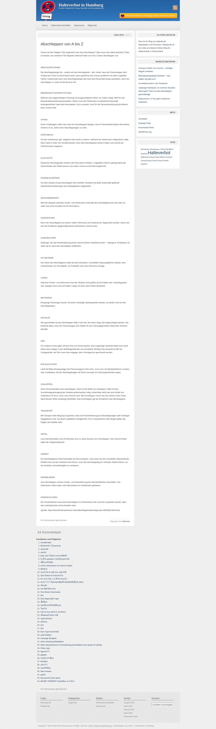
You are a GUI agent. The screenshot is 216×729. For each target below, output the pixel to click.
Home (45, 25)
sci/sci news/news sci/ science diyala (56, 565)
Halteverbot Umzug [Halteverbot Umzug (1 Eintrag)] (147, 157)
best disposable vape (49, 598)
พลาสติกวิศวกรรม (48, 589)
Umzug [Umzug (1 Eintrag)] (143, 160)
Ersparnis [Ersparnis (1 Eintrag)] (144, 153)
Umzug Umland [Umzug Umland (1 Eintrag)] (162, 160)
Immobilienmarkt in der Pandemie (153, 83)
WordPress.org (144, 132)
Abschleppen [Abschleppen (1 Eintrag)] (145, 149)
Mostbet (43, 661)
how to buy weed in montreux (53, 612)
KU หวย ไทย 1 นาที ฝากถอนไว (53, 579)
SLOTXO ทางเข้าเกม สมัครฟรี (53, 572)
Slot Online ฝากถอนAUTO (51, 575)
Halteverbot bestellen (61, 25)
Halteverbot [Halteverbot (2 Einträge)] (159, 152)
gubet (42, 674)
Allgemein (92, 25)
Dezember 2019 (131, 716)
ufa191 (43, 552)
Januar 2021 (129, 709)
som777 (43, 665)
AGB (91, 726)
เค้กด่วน (43, 622)
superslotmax (46, 618)
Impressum (79, 25)
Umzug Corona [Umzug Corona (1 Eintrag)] (151, 160)
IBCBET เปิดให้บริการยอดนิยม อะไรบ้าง (57, 681)
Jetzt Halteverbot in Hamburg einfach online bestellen (148, 16)
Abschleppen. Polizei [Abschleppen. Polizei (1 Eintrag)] (157, 149)
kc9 (42, 625)
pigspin (43, 655)
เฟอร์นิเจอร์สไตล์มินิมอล (50, 605)
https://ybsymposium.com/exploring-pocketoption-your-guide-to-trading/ (71, 645)
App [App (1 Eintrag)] (167, 149)
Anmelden (142, 119)
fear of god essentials (49, 632)
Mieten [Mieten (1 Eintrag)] (162, 157)
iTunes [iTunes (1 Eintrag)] (157, 157)
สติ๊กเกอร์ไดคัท (46, 562)
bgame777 (45, 651)
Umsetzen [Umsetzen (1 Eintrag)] (168, 157)
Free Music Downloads (50, 592)
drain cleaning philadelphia (52, 641)
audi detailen (46, 635)
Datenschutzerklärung (103, 726)
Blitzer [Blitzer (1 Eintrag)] (171, 149)
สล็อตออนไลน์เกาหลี (49, 615)
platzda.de (161, 41)
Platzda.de (167, 45)
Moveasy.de (45, 703)
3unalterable (45, 542)
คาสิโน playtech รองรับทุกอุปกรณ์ (54, 559)
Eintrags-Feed (144, 123)
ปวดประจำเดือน (47, 658)
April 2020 (128, 713)
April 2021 (128, 706)
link (42, 595)
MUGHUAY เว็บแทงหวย (50, 546)
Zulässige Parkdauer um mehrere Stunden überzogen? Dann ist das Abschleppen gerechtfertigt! (156, 91)
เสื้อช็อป (43, 602)
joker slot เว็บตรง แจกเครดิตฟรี (53, 556)
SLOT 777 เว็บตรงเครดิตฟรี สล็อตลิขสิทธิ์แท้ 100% (61, 582)
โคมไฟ (43, 608)
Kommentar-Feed (146, 127)
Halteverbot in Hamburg (81, 5)
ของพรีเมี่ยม (45, 668)
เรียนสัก (43, 585)
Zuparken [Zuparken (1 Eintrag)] (144, 164)
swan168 (44, 549)
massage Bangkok (48, 638)
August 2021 (129, 703)
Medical (43, 569)
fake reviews (45, 671)
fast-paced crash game (50, 678)
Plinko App (45, 648)
